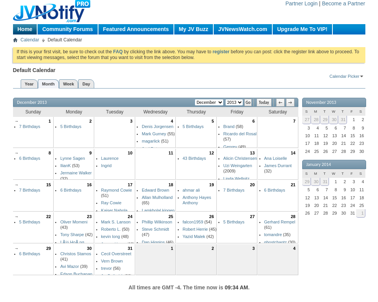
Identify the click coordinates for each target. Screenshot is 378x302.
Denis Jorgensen (157, 126)
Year (29, 84)
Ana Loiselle (275, 158)
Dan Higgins (153, 242)
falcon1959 (193, 222)
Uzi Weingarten (237, 165)
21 (293, 184)
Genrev (230, 146)
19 (211, 184)
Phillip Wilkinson (157, 222)
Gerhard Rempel (279, 222)
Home (25, 29)
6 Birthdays (29, 158)
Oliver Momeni (73, 222)
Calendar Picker (344, 76)
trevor (106, 268)
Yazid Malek (194, 236)
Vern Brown (112, 261)
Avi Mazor (69, 266)
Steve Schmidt (155, 229)
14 (293, 153)
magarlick (151, 141)
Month (48, 84)
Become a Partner (343, 3)
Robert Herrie (195, 229)
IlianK (65, 165)
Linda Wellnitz (236, 178)
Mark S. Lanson (116, 222)
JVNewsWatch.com (242, 29)
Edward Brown (155, 190)
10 (130, 153)
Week (68, 84)
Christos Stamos (75, 253)
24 (130, 216)
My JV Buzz (193, 29)
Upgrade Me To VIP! (302, 29)
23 (89, 216)
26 (211, 216)
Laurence (110, 158)
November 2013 (321, 102)
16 (89, 184)
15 (48, 184)
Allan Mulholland (157, 197)
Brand (228, 126)
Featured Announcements (136, 29)
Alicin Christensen (240, 158)
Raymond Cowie (116, 190)
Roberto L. (111, 229)
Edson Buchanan (76, 274)
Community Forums (67, 29)
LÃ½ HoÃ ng (72, 242)
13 (252, 153)
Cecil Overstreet (116, 253)
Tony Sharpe (72, 234)
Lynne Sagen (72, 158)
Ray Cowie (111, 202)
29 (48, 248)
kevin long (110, 236)
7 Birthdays (29, 126)
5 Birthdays (70, 126)
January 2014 (318, 164)
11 (171, 153)
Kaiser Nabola (114, 210)
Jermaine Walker (76, 173)
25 (171, 216)
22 (48, 216)
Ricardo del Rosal (240, 133)
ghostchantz (275, 242)
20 (252, 184)
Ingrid (106, 165)
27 (252, 216)
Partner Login (301, 3)
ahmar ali (191, 190)
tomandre (273, 234)
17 (130, 184)
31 (130, 248)
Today (264, 102)
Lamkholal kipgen (158, 210)
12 (211, 153)
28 (293, 216)
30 (89, 248)
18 (171, 184)
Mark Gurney (154, 133)
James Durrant (278, 165)
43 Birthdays (194, 158)
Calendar (30, 40)
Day (86, 84)
